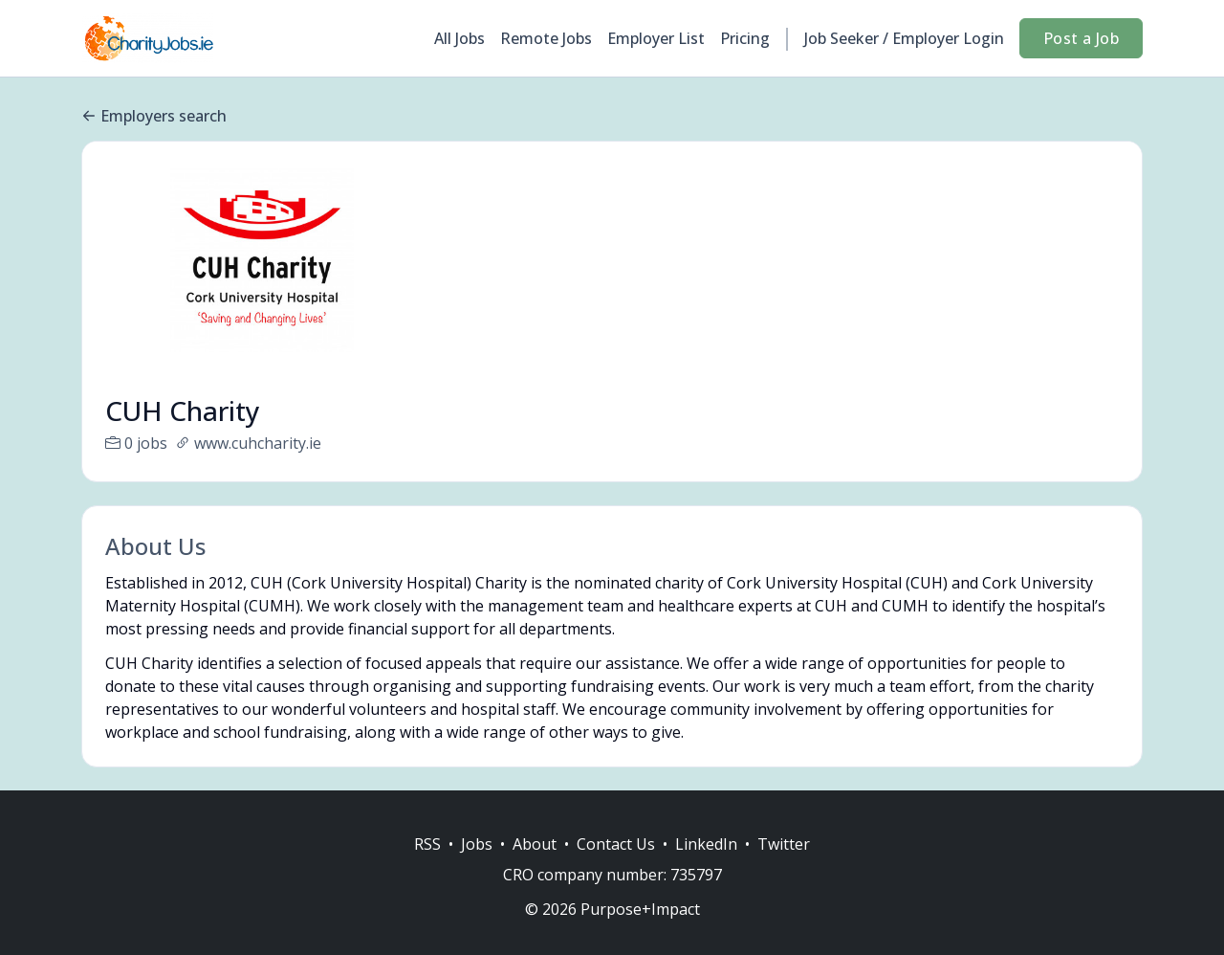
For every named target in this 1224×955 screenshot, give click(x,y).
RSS (427, 866)
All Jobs (459, 38)
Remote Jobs (546, 38)
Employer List (656, 38)
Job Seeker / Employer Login (904, 38)
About (535, 866)
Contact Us (616, 866)
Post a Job (1081, 38)
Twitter (783, 866)
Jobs (476, 866)
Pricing (745, 38)
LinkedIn (706, 866)
